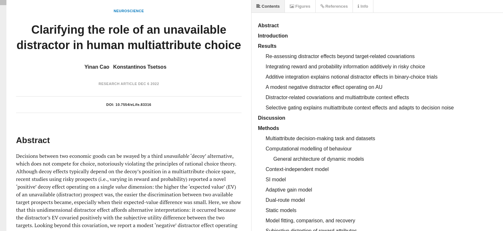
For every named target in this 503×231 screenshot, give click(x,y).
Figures (300, 6)
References (334, 6)
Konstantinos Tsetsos (139, 67)
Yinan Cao (96, 67)
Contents (268, 6)
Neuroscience (129, 11)
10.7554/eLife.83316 (133, 105)
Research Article (117, 84)
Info (363, 6)
